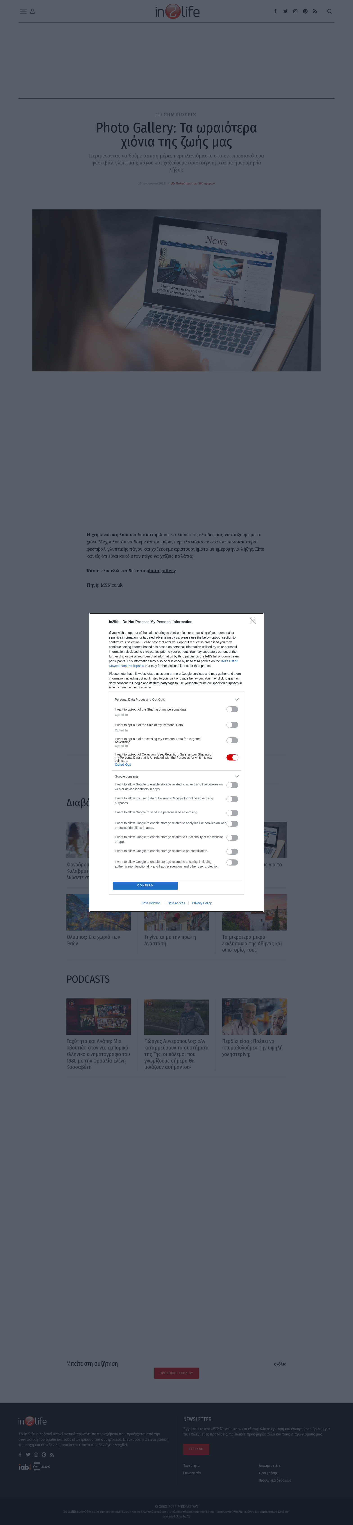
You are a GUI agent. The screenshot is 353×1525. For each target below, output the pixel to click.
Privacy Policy (202, 903)
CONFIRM (145, 885)
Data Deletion (151, 903)
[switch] (232, 709)
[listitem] (176, 699)
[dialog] (176, 762)
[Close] (254, 622)
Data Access (176, 903)
